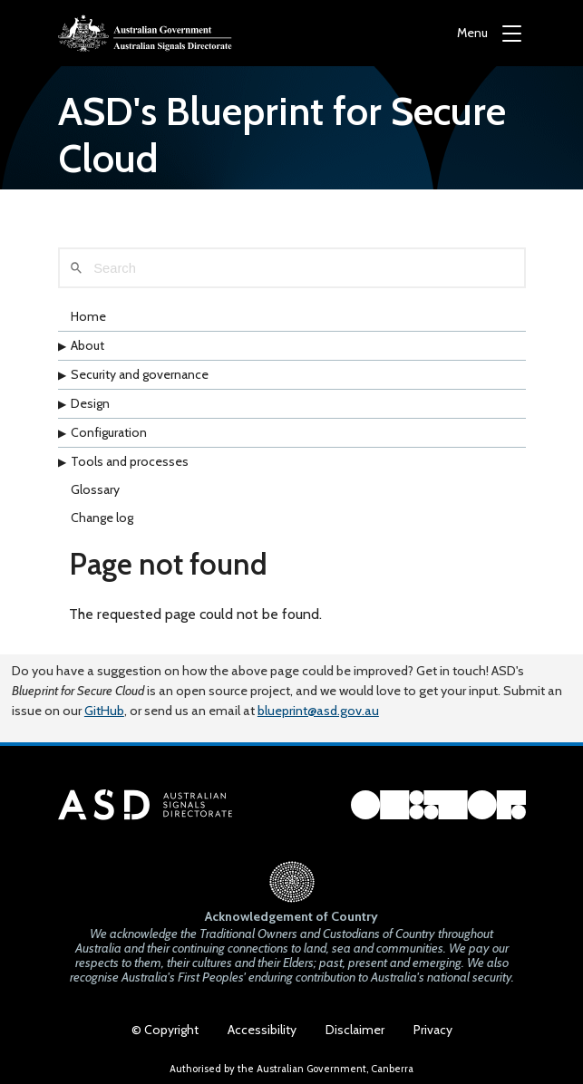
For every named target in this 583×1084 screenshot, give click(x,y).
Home (88, 316)
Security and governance (140, 374)
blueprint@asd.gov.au (318, 710)
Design (90, 403)
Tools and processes (130, 461)
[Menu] (489, 33)
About (87, 345)
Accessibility (262, 1029)
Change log (102, 517)
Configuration (109, 432)
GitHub (104, 710)
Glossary (95, 489)
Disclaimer (355, 1029)
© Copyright (165, 1029)
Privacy (432, 1029)
